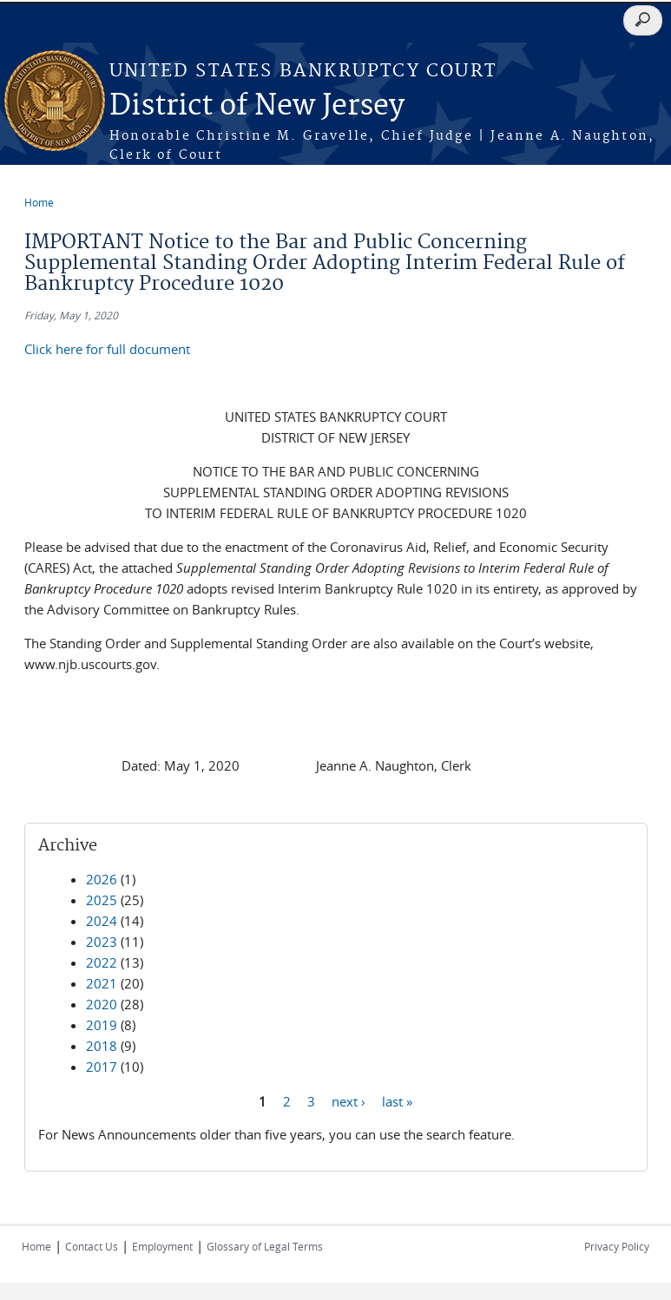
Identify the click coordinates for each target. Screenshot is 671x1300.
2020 (101, 1004)
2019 (101, 1025)
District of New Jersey (257, 106)
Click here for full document (107, 349)
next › (348, 1100)
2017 (101, 1066)
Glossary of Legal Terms (265, 1246)
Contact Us (91, 1246)
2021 (101, 983)
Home (39, 202)
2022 (101, 962)
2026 (101, 879)
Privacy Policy (616, 1246)
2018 (101, 1045)
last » (397, 1100)
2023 (101, 941)
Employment (162, 1246)
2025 (101, 900)
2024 (101, 920)
